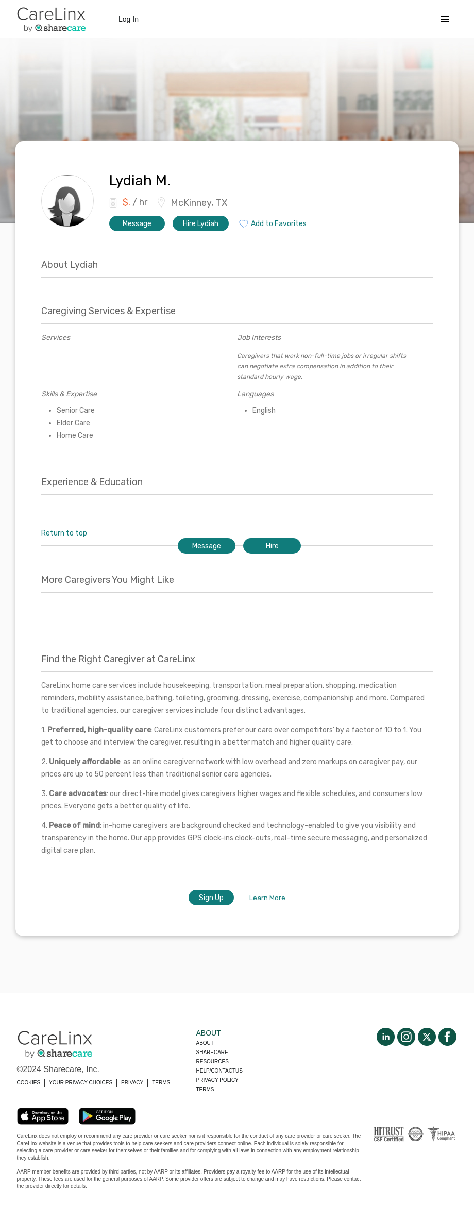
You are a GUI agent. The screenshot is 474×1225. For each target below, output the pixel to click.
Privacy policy (217, 1080)
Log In (128, 19)
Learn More (267, 898)
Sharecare (212, 1052)
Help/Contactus (219, 1071)
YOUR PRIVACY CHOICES (80, 1082)
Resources (212, 1061)
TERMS (161, 1082)
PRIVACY (132, 1082)
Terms (205, 1089)
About (205, 1043)
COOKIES (29, 1082)
